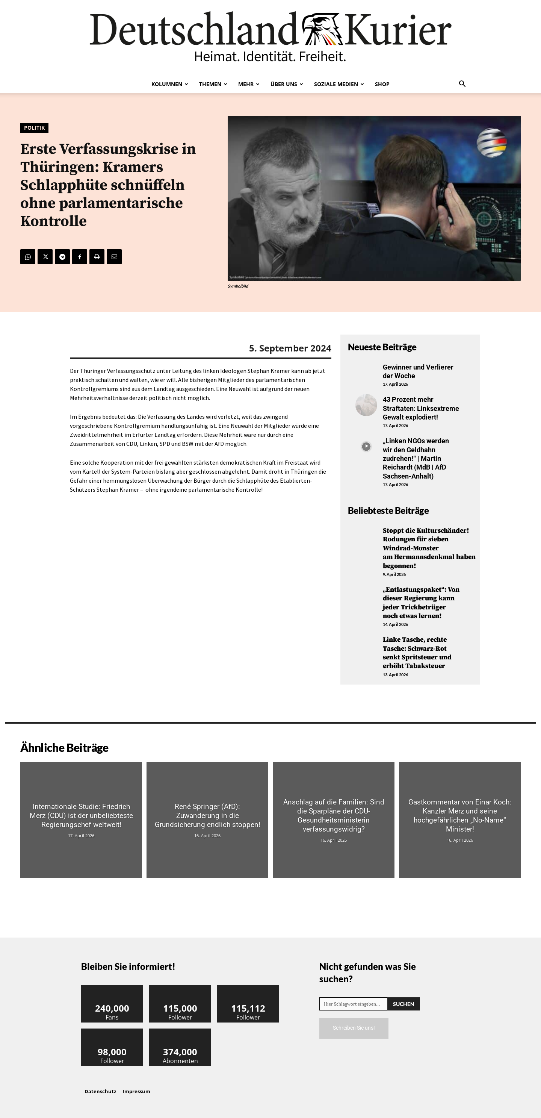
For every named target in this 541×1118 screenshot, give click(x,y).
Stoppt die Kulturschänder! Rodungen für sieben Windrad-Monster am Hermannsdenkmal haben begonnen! (429, 548)
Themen (213, 84)
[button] (462, 84)
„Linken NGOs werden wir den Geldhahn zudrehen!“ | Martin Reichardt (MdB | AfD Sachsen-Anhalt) (416, 458)
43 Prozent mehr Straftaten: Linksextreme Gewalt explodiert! (421, 408)
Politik (34, 128)
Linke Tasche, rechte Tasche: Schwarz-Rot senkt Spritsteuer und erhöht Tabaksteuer (417, 652)
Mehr (249, 84)
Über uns (286, 84)
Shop (382, 84)
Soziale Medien (339, 84)
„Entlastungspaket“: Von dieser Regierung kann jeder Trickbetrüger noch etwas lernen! (421, 602)
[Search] (403, 1003)
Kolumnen (169, 84)
